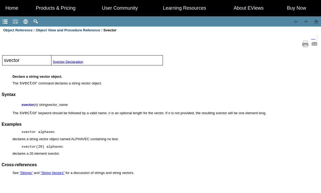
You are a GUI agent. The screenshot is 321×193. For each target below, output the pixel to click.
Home (11, 8)
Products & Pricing (56, 8)
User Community (120, 8)
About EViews (249, 8)
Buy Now (296, 8)
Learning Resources (184, 8)
